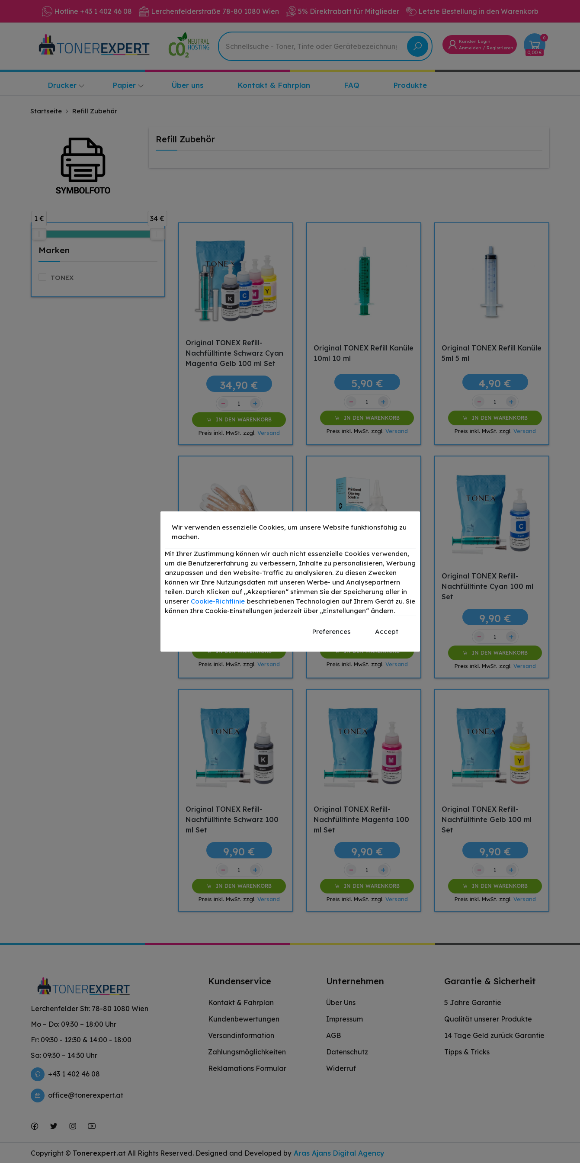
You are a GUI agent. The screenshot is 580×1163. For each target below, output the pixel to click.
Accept (386, 631)
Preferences (331, 631)
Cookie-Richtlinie (218, 601)
